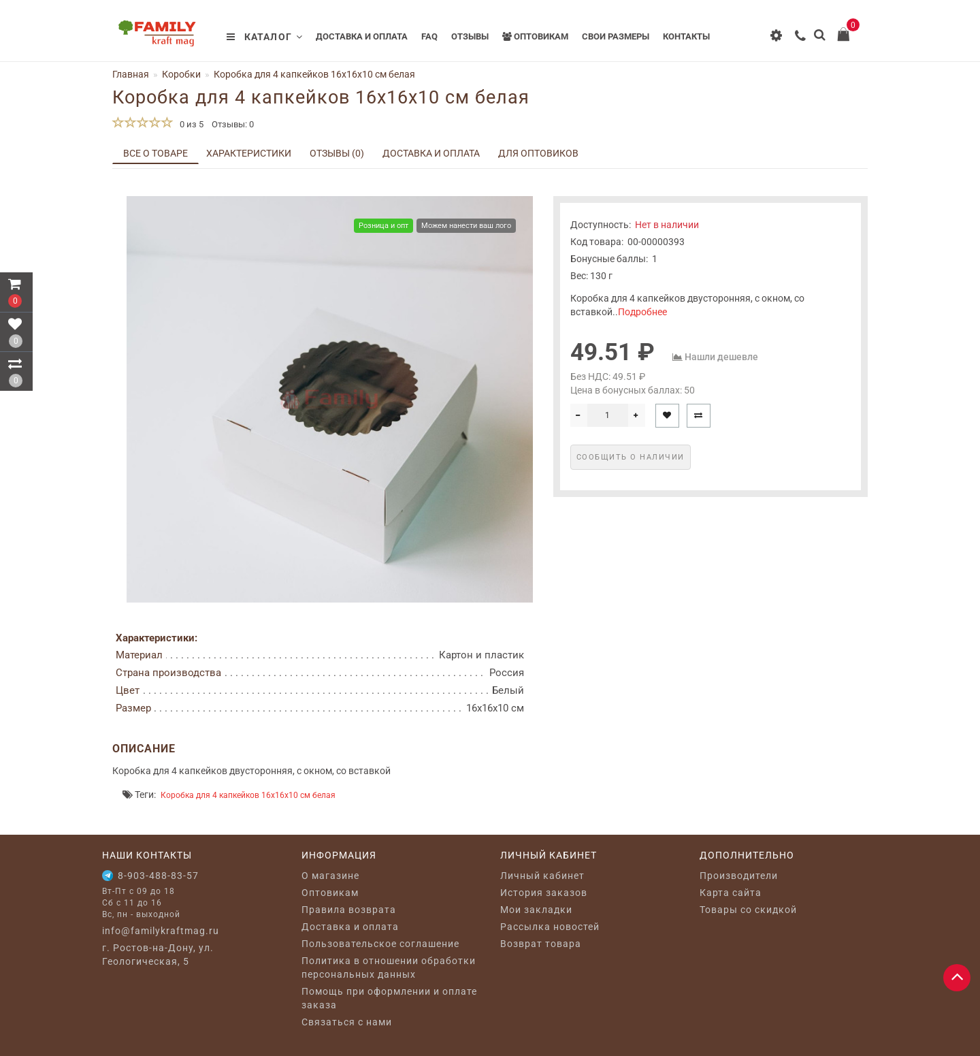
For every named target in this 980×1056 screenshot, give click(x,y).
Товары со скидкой (748, 909)
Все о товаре (155, 153)
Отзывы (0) (337, 153)
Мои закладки (536, 909)
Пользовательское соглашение (380, 943)
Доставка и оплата (362, 36)
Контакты (686, 36)
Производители (739, 875)
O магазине (330, 875)
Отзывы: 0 (233, 124)
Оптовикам (535, 36)
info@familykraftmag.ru (160, 930)
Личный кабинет (542, 875)
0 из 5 (189, 124)
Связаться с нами (346, 1022)
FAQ (429, 36)
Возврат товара (540, 943)
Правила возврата (348, 909)
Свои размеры (615, 36)
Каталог (265, 36)
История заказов (543, 892)
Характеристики (248, 153)
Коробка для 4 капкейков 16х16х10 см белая (248, 795)
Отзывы (470, 36)
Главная (130, 74)
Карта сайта (731, 892)
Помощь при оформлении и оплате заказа (389, 998)
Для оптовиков (538, 153)
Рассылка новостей (550, 926)
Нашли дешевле (721, 356)
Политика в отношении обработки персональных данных (388, 967)
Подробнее (642, 311)
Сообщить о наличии (630, 457)
